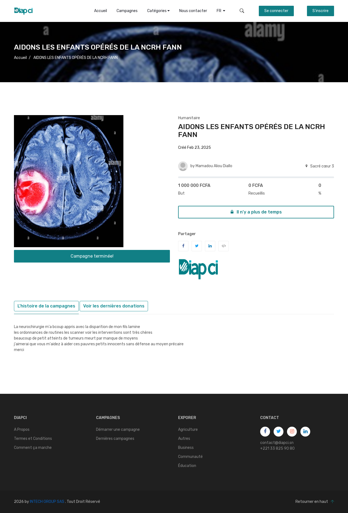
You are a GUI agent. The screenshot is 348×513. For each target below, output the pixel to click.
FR (221, 10)
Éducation (187, 465)
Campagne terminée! (92, 256)
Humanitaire (189, 118)
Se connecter (276, 10)
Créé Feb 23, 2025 (194, 147)
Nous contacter (193, 10)
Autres (184, 438)
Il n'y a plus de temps (256, 212)
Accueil (100, 10)
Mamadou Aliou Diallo (214, 166)
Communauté (190, 456)
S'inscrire (320, 10)
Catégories (158, 10)
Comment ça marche (33, 447)
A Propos (22, 429)
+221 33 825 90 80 (277, 448)
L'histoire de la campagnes (46, 306)
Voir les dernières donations (113, 306)
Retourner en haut (314, 502)
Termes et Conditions (33, 438)
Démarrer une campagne (118, 429)
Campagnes (127, 10)
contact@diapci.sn (277, 442)
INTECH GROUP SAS (47, 501)
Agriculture (188, 429)
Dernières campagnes (115, 438)
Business (186, 447)
